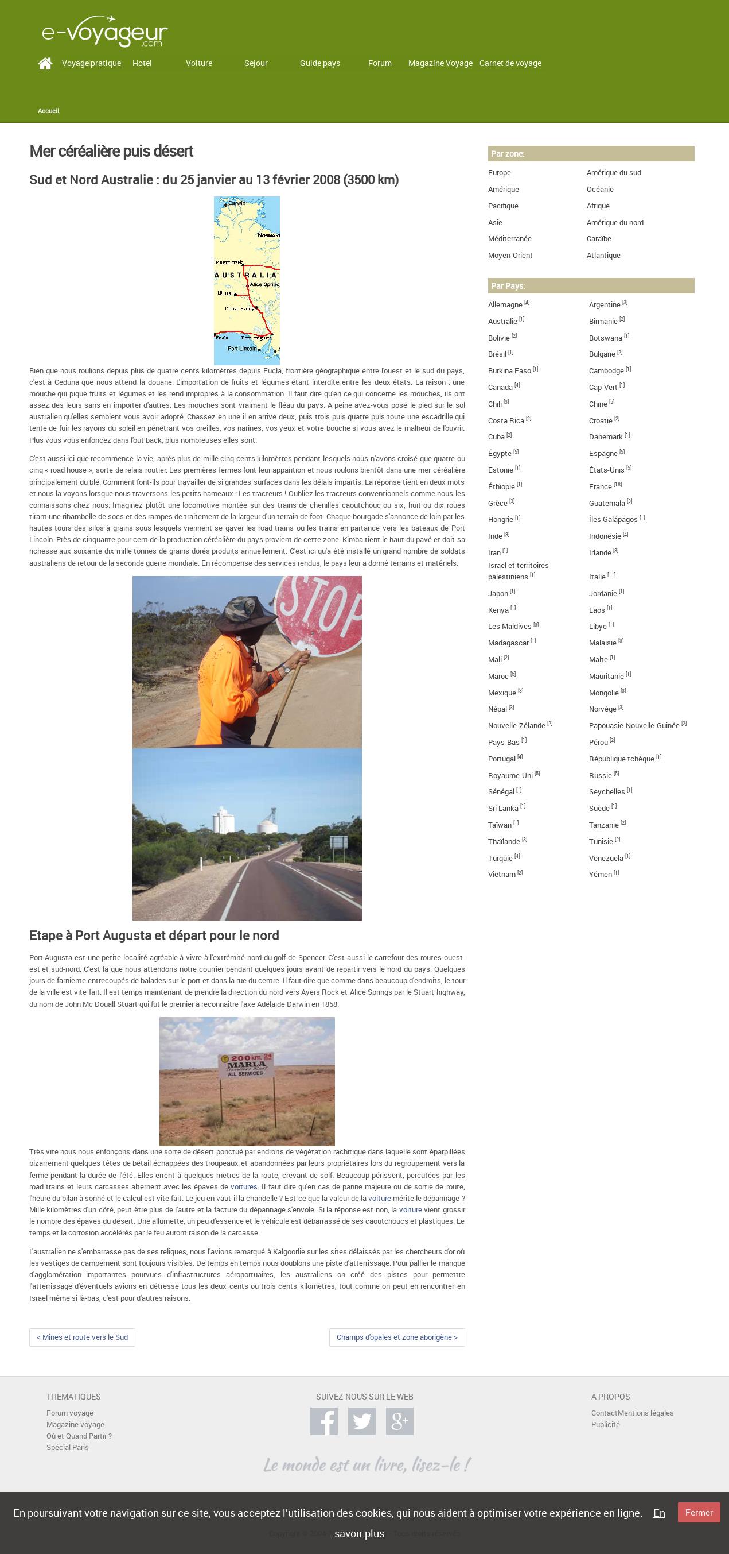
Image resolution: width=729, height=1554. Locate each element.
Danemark (606, 437)
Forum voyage (69, 1413)
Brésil (497, 354)
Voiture (199, 62)
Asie (495, 222)
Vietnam (502, 874)
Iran (494, 553)
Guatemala (607, 503)
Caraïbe (599, 238)
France (600, 487)
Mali (495, 659)
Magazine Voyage (440, 62)
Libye (598, 626)
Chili (495, 404)
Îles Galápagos (613, 519)
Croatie (601, 421)
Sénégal (501, 792)
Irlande (600, 553)
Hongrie (500, 519)
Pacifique (503, 206)
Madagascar (508, 643)
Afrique (598, 206)
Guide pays (320, 62)
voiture (379, 1198)
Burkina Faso (509, 371)
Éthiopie (501, 487)
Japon (498, 593)
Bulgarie (602, 354)
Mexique (502, 693)
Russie (600, 775)
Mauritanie (606, 676)
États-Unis (607, 470)
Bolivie (499, 338)
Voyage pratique (91, 62)
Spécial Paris (67, 1447)
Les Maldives (510, 626)
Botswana (605, 338)
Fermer (699, 1512)
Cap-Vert (603, 387)
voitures (244, 1187)
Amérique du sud (614, 172)
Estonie (500, 470)
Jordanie (603, 593)
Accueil (48, 111)
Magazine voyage (75, 1424)
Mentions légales (646, 1413)
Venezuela (606, 858)
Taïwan (500, 825)
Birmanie (603, 321)
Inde (495, 536)
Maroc (498, 676)
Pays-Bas (504, 742)
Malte (598, 659)
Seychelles (607, 792)
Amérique (503, 189)
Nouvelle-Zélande (516, 725)
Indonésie (605, 536)
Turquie (500, 858)
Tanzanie (604, 825)
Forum (380, 62)
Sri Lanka (503, 808)
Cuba (496, 437)
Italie (597, 577)
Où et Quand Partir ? (79, 1436)
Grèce (498, 503)
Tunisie (601, 841)
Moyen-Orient (510, 255)
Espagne (603, 453)
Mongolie (604, 693)
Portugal (502, 759)
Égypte (500, 453)
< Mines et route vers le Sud (82, 1337)
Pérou (598, 742)
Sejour (256, 62)
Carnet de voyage (510, 62)
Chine (598, 404)
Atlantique (604, 255)
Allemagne (505, 305)
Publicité (605, 1424)
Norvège (603, 709)
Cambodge (606, 371)
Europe (499, 172)
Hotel (142, 62)
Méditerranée (510, 238)
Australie (502, 321)
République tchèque (621, 759)
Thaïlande (504, 841)
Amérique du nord (615, 222)
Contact (604, 1413)
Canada (500, 387)
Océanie (600, 189)
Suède (599, 808)
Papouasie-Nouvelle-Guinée (634, 725)
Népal (497, 709)
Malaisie (603, 643)
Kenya (498, 610)
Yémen (600, 874)
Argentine (605, 305)
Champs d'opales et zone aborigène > (397, 1337)
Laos (597, 610)
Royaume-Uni (510, 775)
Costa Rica (506, 421)
